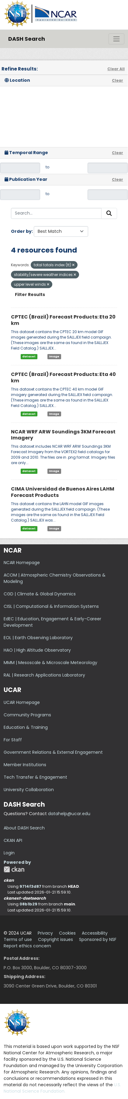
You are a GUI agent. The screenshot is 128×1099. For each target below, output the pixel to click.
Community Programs (27, 715)
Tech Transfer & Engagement (35, 777)
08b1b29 (28, 904)
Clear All (116, 68)
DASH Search (26, 39)
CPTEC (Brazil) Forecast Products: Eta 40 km (63, 377)
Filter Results (30, 294)
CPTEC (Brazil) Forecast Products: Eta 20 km (63, 320)
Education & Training (26, 727)
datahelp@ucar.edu (69, 814)
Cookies (67, 933)
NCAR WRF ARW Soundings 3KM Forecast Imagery (63, 435)
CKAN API (13, 840)
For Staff (13, 740)
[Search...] (56, 213)
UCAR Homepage (22, 702)
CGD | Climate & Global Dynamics (40, 594)
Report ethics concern (27, 946)
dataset (29, 356)
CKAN (14, 869)
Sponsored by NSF (97, 939)
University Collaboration (29, 790)
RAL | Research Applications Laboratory (44, 675)
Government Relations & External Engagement (53, 752)
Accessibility (95, 933)
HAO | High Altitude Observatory (37, 650)
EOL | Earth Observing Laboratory (38, 638)
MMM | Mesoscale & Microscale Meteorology (50, 663)
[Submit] (109, 213)
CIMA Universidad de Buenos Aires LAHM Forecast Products (62, 492)
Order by (21, 231)
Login (9, 853)
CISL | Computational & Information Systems (51, 606)
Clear (117, 80)
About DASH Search (24, 828)
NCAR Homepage (22, 563)
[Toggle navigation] (116, 38)
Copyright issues (55, 939)
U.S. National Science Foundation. (62, 1088)
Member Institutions (25, 765)
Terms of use (18, 939)
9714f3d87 (30, 886)
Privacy (45, 933)
